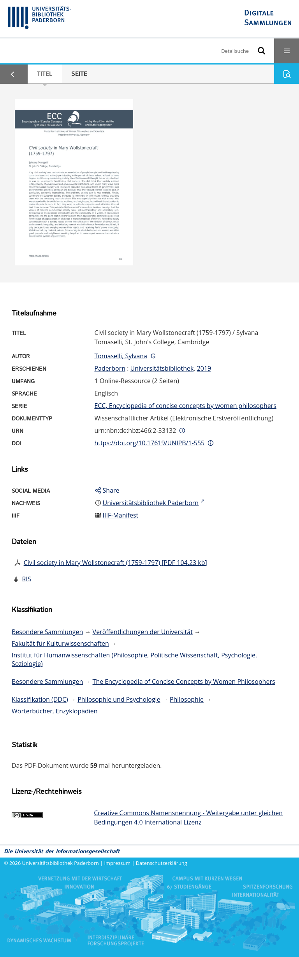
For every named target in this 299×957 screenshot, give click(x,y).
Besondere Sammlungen (47, 632)
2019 (204, 368)
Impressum (117, 862)
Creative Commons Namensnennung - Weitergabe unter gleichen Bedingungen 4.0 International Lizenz (188, 817)
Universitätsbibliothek (162, 368)
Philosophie (187, 699)
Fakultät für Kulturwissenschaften (60, 643)
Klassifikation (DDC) (40, 699)
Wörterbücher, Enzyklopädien (55, 711)
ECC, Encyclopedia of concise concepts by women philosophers (185, 405)
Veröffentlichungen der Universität (143, 632)
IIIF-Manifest (121, 515)
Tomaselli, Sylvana (120, 356)
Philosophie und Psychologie (118, 699)
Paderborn (109, 368)
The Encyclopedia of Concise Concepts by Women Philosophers (184, 681)
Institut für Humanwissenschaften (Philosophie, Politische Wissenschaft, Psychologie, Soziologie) (134, 659)
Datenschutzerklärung (161, 862)
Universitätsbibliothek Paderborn (60, 862)
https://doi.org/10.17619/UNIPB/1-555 (149, 443)
